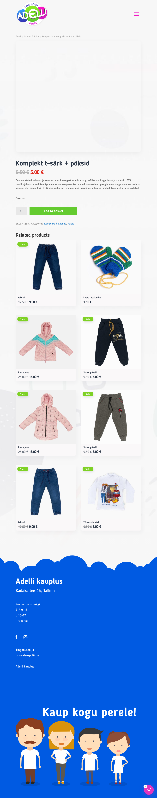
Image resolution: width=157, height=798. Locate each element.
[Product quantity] (21, 211)
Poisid (37, 36)
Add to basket (53, 211)
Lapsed (27, 36)
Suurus (20, 198)
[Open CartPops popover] (149, 790)
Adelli (19, 36)
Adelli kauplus (25, 666)
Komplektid (47, 36)
